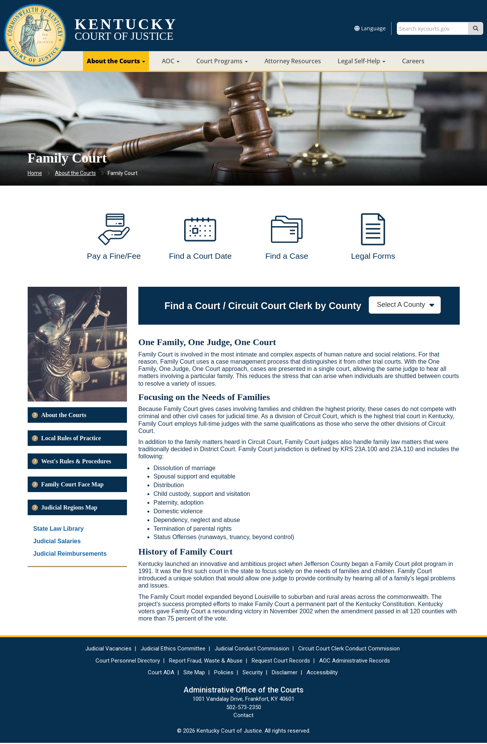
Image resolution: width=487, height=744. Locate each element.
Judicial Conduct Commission (252, 649)
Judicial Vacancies (108, 649)
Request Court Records (281, 661)
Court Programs (222, 61)
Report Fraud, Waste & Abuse (206, 661)
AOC (171, 61)
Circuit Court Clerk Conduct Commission (349, 649)
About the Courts (116, 61)
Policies (223, 673)
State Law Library (58, 530)
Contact (243, 716)
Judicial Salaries (57, 542)
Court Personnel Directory (128, 661)
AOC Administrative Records (354, 661)
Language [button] (370, 28)
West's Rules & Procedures (76, 462)
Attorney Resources (293, 61)
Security (253, 673)
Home (35, 173)
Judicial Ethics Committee (173, 649)
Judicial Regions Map (69, 508)
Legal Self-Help (361, 61)
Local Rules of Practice (71, 439)
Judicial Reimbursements (70, 555)
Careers (413, 61)
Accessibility (322, 673)
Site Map (194, 673)
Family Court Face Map (72, 485)
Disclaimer (285, 673)
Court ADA (161, 673)
